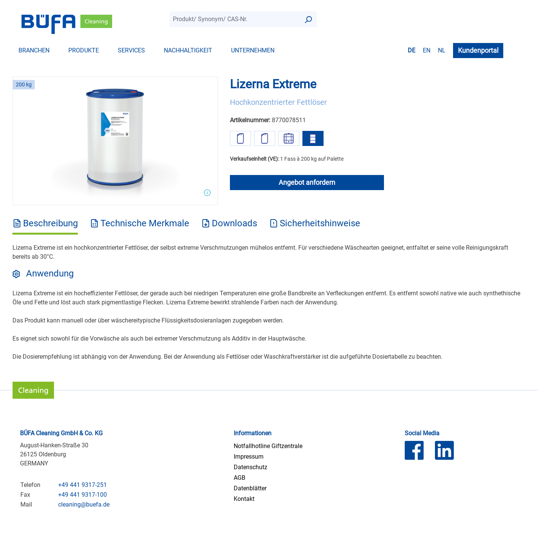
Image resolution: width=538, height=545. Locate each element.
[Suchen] (308, 19)
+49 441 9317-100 (82, 494)
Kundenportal (478, 50)
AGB (239, 477)
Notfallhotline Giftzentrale (268, 446)
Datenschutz (250, 467)
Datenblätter (250, 488)
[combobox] (235, 19)
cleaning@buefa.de (83, 504)
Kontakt (244, 498)
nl (442, 50)
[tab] (45, 226)
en (426, 50)
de (411, 50)
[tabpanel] (269, 302)
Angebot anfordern (307, 182)
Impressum (249, 456)
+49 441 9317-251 (82, 484)
